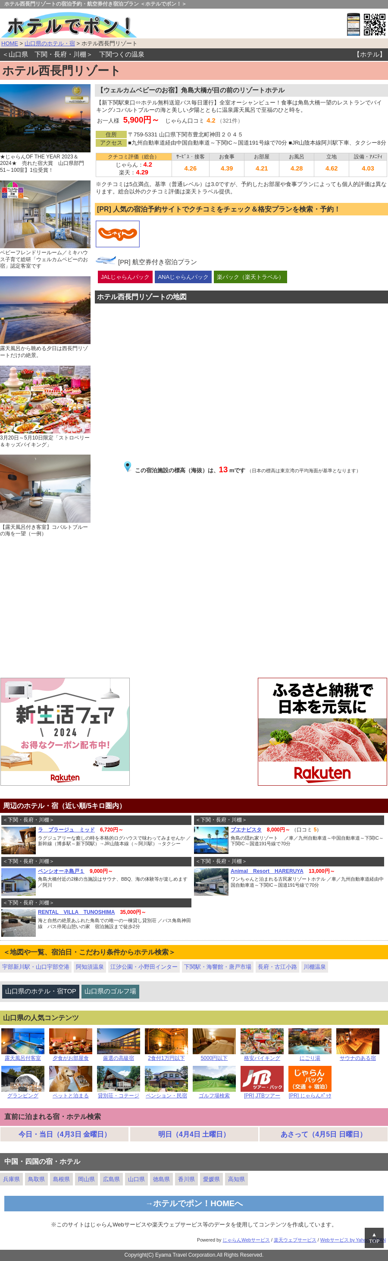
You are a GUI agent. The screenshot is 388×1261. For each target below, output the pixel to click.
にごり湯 (310, 1055)
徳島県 (161, 1179)
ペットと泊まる (70, 1093)
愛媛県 (211, 1179)
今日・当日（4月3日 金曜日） (65, 1134)
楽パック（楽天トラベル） (250, 277)
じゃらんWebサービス (246, 1239)
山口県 (136, 1179)
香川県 (186, 1179)
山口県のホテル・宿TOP (40, 991)
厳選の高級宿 (118, 1055)
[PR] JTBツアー (262, 1093)
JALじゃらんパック (125, 277)
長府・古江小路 (277, 967)
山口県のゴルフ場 (110, 991)
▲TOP (374, 1238)
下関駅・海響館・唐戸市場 (217, 967)
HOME (9, 43)
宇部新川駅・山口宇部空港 (35, 967)
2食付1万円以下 (166, 1055)
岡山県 (86, 1179)
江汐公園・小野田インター (144, 967)
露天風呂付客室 (22, 1055)
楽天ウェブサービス (295, 1239)
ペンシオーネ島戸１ (61, 871)
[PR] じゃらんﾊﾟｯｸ (310, 1093)
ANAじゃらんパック (183, 277)
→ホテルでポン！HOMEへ (194, 1203)
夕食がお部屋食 (70, 1055)
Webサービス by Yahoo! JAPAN (353, 1239)
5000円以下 (214, 1055)
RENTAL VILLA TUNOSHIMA (76, 912)
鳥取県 (36, 1179)
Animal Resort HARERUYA (267, 871)
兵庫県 (11, 1179)
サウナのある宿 (357, 1055)
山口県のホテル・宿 (50, 43)
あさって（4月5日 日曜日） (323, 1134)
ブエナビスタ (246, 830)
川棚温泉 (315, 967)
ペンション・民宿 (166, 1093)
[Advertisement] (194, 608)
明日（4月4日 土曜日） (194, 1134)
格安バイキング (262, 1055)
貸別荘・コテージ (118, 1093)
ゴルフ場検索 (214, 1093)
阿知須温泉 (90, 967)
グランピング (22, 1093)
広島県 (111, 1179)
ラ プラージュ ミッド (66, 830)
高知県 (236, 1179)
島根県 (61, 1179)
